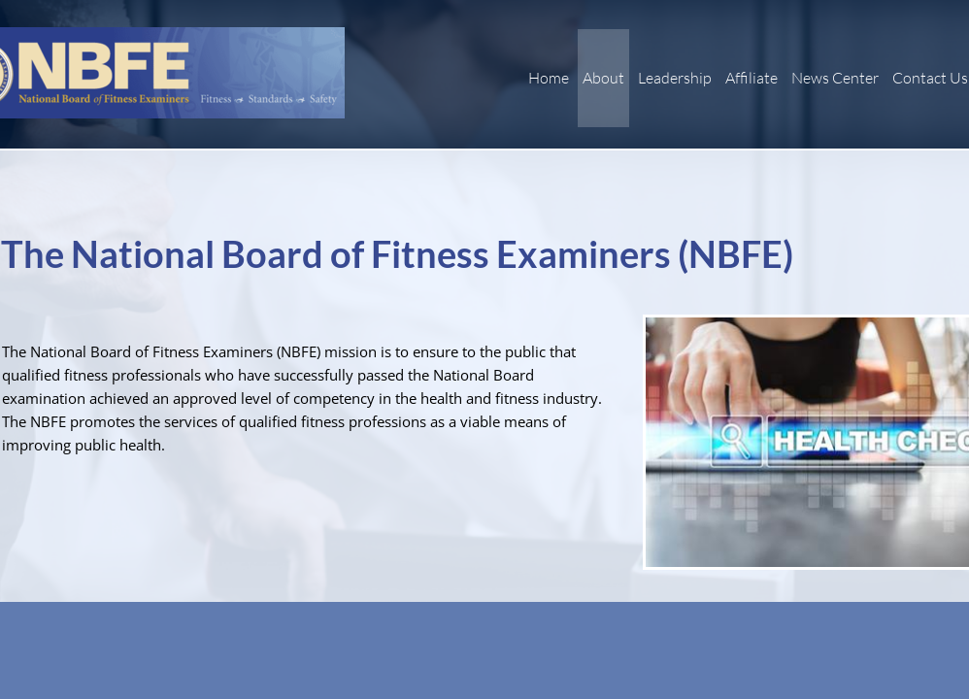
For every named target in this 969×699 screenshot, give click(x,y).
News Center (835, 77)
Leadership (675, 77)
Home (548, 77)
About (603, 77)
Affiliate (751, 77)
